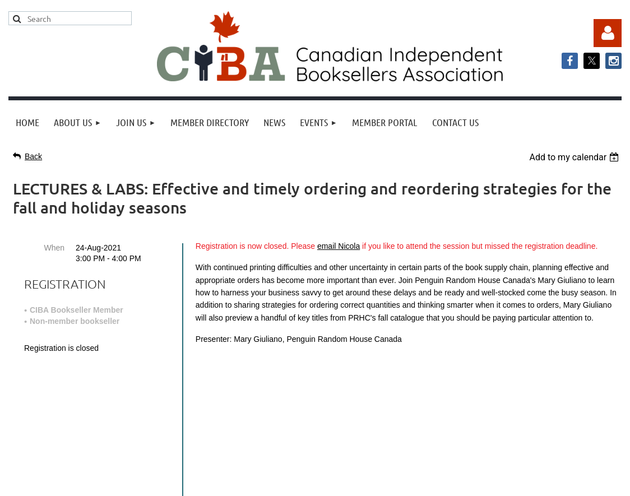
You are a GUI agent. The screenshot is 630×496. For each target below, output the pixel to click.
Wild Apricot (507, 481)
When (54, 247)
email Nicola (338, 246)
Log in (608, 33)
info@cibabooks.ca (315, 381)
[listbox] (575, 157)
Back (33, 156)
